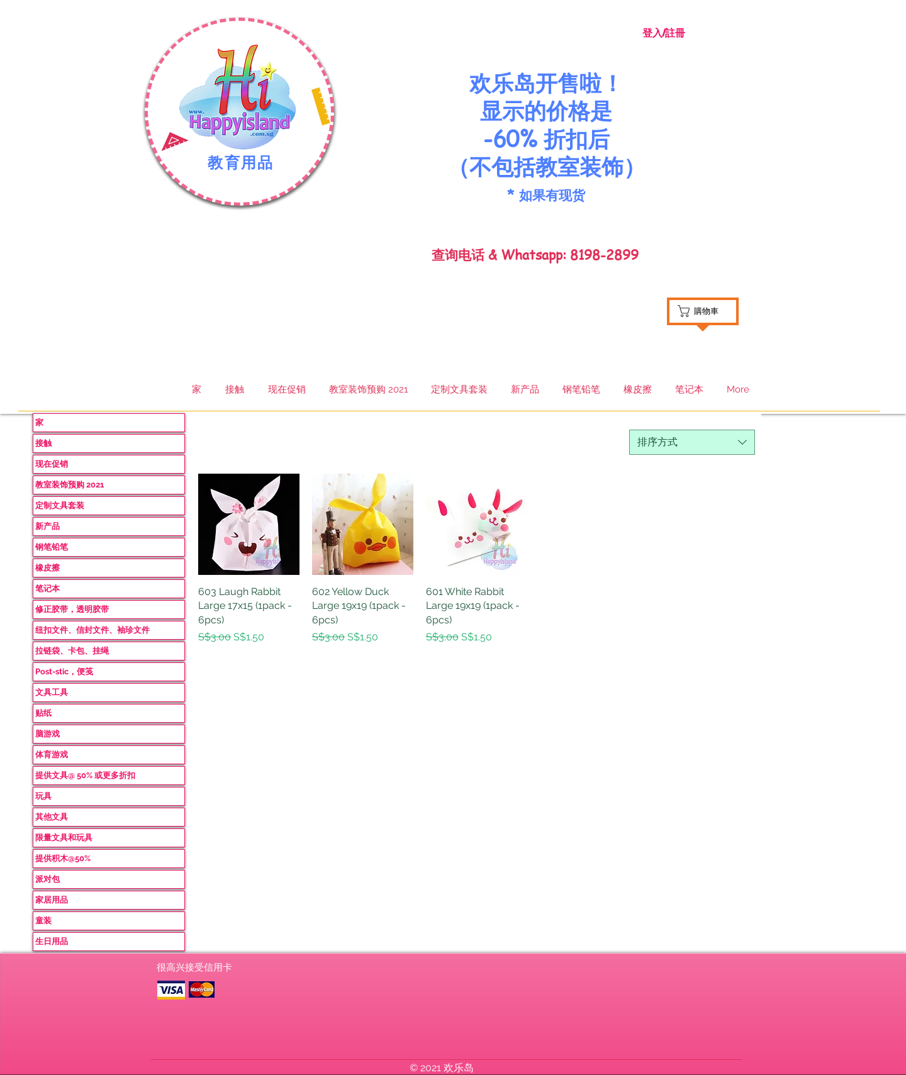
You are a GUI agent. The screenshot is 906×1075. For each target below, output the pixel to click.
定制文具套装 (59, 505)
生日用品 (51, 941)
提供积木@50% (63, 858)
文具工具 (51, 692)
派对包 (47, 879)
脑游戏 (47, 733)
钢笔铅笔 (51, 547)
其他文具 (51, 817)
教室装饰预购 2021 (69, 484)
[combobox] (692, 442)
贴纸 (43, 713)
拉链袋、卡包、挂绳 (72, 650)
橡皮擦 (47, 567)
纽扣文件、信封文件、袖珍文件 (92, 630)
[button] (238, 97)
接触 (43, 443)
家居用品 (51, 900)
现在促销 (51, 464)
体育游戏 (51, 754)
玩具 (43, 796)
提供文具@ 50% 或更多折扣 (85, 775)
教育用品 (241, 162)
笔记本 (47, 588)
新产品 (47, 526)
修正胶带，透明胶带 (72, 609)
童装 (43, 920)
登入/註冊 (663, 33)
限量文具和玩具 (63, 837)
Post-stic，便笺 (64, 671)
